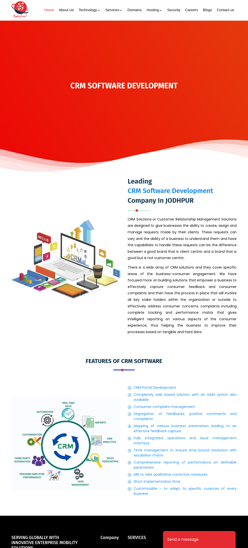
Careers (191, 10)
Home (49, 10)
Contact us (225, 10)
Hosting (154, 10)
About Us (66, 10)
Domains (134, 10)
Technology (90, 10)
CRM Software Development (170, 191)
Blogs (207, 10)
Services (114, 10)
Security (173, 10)
